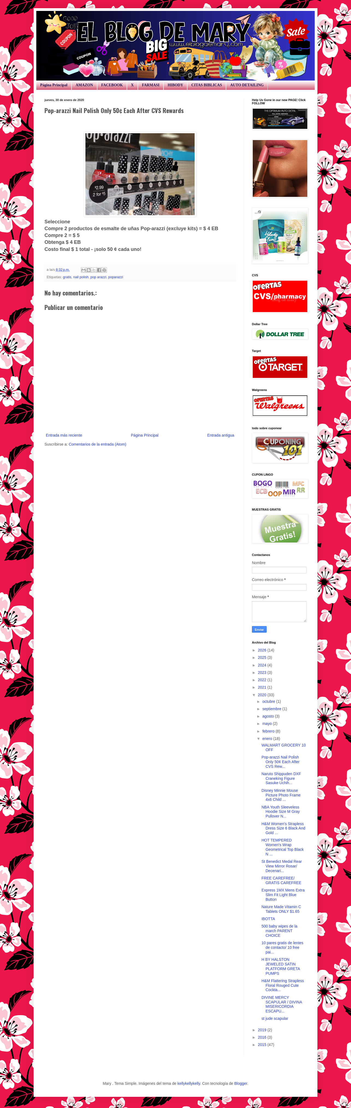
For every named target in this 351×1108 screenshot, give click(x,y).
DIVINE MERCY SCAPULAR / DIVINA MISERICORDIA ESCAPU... (281, 1004)
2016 (262, 1037)
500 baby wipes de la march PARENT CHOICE (279, 931)
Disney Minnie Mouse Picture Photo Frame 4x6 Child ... (281, 795)
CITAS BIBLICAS (206, 85)
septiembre (272, 709)
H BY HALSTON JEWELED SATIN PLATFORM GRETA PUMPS (280, 966)
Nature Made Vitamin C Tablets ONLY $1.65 (281, 909)
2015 (262, 1044)
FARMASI (150, 85)
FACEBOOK (112, 85)
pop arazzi (98, 277)
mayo (267, 723)
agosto (268, 716)
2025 (262, 657)
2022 (262, 680)
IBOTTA (268, 919)
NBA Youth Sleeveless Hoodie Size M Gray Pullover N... (280, 812)
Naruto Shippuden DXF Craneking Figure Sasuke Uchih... (281, 778)
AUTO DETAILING (247, 85)
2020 (262, 695)
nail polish (80, 277)
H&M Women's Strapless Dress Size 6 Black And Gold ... (283, 828)
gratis (67, 277)
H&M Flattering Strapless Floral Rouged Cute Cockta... (282, 985)
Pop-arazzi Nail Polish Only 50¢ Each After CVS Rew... (280, 762)
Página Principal (53, 85)
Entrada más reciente (64, 435)
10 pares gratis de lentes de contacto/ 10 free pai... (282, 947)
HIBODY (175, 85)
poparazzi (115, 277)
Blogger (240, 1083)
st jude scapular (274, 1018)
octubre (269, 701)
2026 (262, 650)
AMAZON (84, 85)
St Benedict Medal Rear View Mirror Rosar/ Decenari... (281, 866)
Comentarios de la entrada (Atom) (97, 444)
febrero (268, 731)
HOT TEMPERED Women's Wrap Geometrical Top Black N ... (282, 847)
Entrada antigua (220, 435)
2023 (262, 672)
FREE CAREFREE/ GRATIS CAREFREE (281, 880)
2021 (262, 687)
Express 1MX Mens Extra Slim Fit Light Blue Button (283, 895)
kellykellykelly (188, 1083)
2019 (262, 1030)
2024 (262, 665)
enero (267, 738)
